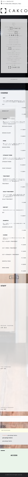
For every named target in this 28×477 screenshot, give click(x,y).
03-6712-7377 (10, 1)
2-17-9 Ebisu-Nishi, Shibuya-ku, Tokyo (11, 3)
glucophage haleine (12, 435)
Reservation (14, 277)
